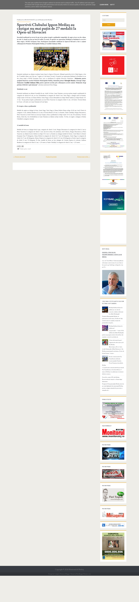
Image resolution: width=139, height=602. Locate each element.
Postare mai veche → (86, 155)
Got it (112, 5)
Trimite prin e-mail (22, 147)
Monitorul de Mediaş (76, 596)
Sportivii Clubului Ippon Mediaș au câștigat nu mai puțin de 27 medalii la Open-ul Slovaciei (50, 28)
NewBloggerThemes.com (83, 600)
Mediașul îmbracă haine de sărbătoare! (116, 353)
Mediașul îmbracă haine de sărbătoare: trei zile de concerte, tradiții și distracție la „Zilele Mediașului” (116, 339)
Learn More (104, 5)
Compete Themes (59, 600)
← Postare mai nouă (17, 155)
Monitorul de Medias (43, 20)
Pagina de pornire (51, 155)
